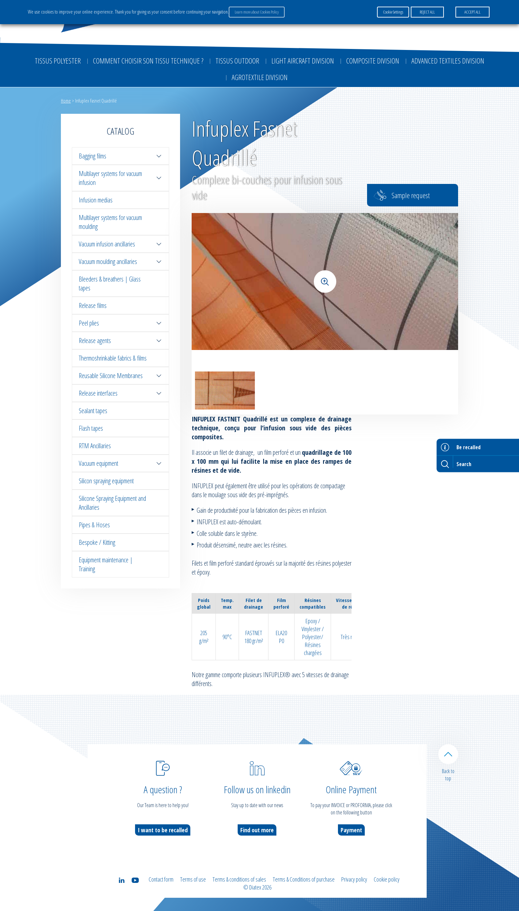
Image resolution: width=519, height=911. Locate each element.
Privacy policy (354, 879)
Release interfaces (120, 393)
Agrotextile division (260, 77)
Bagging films (120, 156)
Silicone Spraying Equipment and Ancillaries (112, 503)
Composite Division (372, 60)
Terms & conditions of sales (239, 879)
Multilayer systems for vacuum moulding (110, 222)
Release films (93, 305)
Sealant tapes (93, 410)
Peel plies (120, 323)
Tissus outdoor (237, 60)
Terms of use (193, 879)
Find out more (257, 830)
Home (66, 100)
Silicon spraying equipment (106, 480)
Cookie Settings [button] (393, 12)
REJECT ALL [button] (427, 12)
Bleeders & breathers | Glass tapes (110, 283)
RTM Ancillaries (95, 445)
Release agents (120, 340)
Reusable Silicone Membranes (120, 375)
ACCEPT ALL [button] (472, 12)
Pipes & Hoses (94, 524)
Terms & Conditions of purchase (304, 879)
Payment (351, 830)
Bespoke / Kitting (97, 542)
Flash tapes (91, 428)
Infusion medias (96, 199)
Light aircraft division (302, 60)
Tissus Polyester (58, 60)
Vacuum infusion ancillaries (120, 243)
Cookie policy (387, 879)
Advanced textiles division (447, 60)
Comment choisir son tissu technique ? (148, 60)
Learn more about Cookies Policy (257, 12)
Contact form (161, 879)
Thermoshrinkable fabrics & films (113, 358)
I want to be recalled (163, 830)
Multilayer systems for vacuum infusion (120, 178)
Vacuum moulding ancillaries (120, 261)
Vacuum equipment (120, 463)
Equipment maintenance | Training (106, 564)
